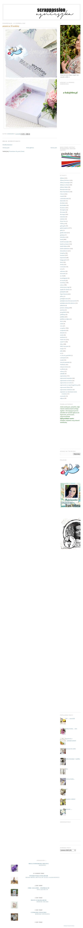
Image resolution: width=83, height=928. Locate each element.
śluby (61, 344)
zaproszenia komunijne (66, 378)
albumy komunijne (65, 182)
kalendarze (63, 237)
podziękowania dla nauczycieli (68, 301)
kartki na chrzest (64, 244)
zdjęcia (62, 398)
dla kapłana (63, 210)
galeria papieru (64, 228)
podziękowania (64, 298)
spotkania (62, 337)
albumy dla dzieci (64, 180)
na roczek (62, 280)
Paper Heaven (63, 294)
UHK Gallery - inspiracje (38, 888)
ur (60, 353)
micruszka (62, 273)
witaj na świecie (64, 367)
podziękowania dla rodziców (67, 303)
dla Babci (62, 203)
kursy (61, 262)
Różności (42, 865)
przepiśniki (63, 312)
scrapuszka (63, 330)
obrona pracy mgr (64, 287)
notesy (62, 285)
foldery (62, 223)
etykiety (62, 219)
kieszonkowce (63, 251)
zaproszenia (63, 376)
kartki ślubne (63, 246)
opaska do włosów (65, 289)
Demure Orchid (42, 902)
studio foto (63, 339)
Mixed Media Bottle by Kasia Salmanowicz (42, 877)
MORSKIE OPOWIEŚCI (42, 914)
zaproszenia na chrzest (66, 380)
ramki (61, 323)
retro (61, 326)
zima (66, 769)
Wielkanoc (63, 364)
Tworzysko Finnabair (38, 876)
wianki (62, 360)
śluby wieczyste (64, 346)
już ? (66, 789)
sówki (61, 335)
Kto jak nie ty (42, 889)
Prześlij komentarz (7, 144)
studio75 (62, 342)
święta (61, 348)
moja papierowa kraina (39, 863)
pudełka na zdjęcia (65, 319)
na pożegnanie (64, 278)
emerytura (62, 216)
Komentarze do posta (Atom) (16, 151)
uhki (61, 351)
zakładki (62, 373)
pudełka (62, 317)
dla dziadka (63, 205)
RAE (61, 321)
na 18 (61, 276)
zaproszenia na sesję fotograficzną (69, 385)
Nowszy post (6, 147)
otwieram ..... (68, 809)
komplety (62, 253)
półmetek (62, 305)
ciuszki (62, 196)
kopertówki (63, 257)
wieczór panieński (64, 362)
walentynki (63, 357)
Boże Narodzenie (64, 191)
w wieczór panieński (65, 355)
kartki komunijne (64, 241)
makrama (62, 271)
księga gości (63, 260)
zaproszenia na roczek (66, 382)
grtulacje (62, 235)
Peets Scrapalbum (38, 900)
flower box (63, 221)
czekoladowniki (64, 198)
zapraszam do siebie (70, 749)
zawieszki (62, 396)
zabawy (62, 371)
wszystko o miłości (70, 799)
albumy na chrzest (65, 185)
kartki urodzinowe (65, 248)
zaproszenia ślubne (65, 387)
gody (61, 230)
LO (61, 269)
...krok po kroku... (70, 779)
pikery (61, 296)
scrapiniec (62, 328)
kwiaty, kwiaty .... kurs (71, 728)
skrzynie (62, 332)
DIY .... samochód (70, 718)
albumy (62, 178)
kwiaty (62, 264)
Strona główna (30, 147)
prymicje (62, 310)
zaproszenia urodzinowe (66, 389)
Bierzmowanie (64, 189)
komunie (62, 255)
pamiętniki (63, 291)
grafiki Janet (63, 232)
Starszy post (54, 147)
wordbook (62, 369)
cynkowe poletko (38, 912)
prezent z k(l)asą (64, 307)
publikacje (63, 314)
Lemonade (63, 266)
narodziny (62, 282)
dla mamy (62, 212)
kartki (61, 239)
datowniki (62, 200)
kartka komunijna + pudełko (72, 759)
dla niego (62, 214)
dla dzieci (62, 207)
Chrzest (62, 194)
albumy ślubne (64, 187)
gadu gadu (63, 226)
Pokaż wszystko (69, 925)
